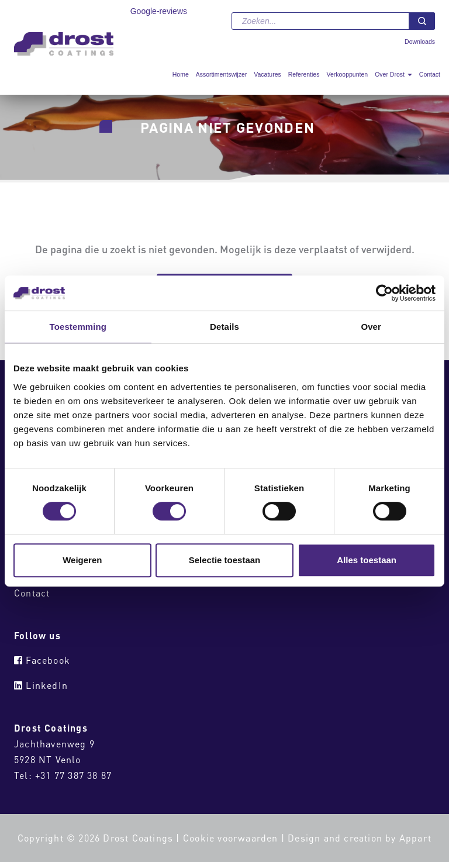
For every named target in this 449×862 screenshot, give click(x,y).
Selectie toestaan (225, 560)
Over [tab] (371, 327)
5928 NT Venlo (47, 759)
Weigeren (82, 560)
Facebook (42, 660)
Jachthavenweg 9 (54, 743)
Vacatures (267, 74)
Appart (415, 838)
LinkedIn (41, 685)
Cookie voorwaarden (230, 838)
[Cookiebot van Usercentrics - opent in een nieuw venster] (384, 293)
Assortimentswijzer (221, 74)
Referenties (304, 74)
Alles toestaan (366, 560)
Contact (429, 74)
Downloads (420, 41)
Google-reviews (158, 11)
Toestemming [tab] (78, 327)
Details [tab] (224, 327)
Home (180, 74)
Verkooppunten (347, 74)
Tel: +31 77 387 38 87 (63, 775)
